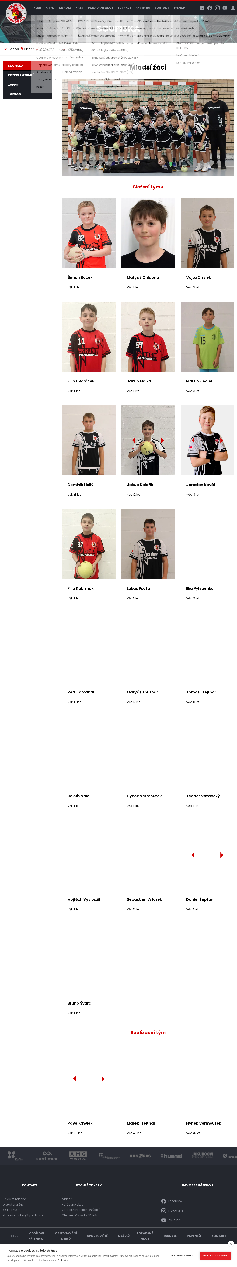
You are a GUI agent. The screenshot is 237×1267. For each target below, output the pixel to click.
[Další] (162, 440)
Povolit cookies (215, 1255)
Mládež (65, 8)
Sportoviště (97, 1236)
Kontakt (161, 8)
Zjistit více (63, 1260)
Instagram (172, 1211)
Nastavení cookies (182, 1255)
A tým (50, 8)
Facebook (171, 1201)
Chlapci (29, 49)
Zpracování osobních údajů (81, 1210)
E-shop (179, 8)
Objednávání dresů (66, 1236)
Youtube (170, 1220)
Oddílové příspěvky (37, 1236)
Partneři (142, 8)
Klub (37, 8)
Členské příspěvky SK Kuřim (80, 1215)
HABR (79, 8)
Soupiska (73, 49)
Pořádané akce (100, 8)
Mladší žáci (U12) (51, 49)
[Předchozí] (134, 440)
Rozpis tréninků (21, 75)
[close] (231, 1244)
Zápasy (14, 85)
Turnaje (124, 8)
